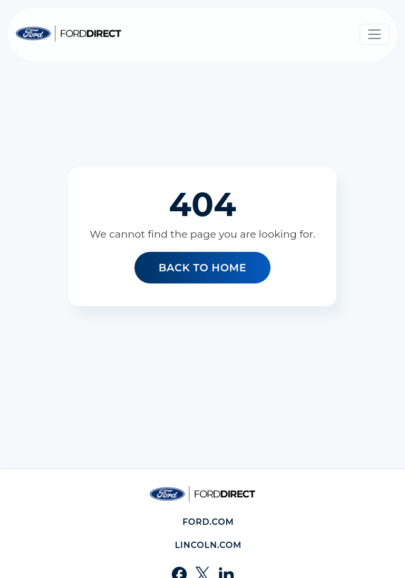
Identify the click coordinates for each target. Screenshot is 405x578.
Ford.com (208, 522)
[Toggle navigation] (374, 34)
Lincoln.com (208, 545)
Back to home (203, 267)
